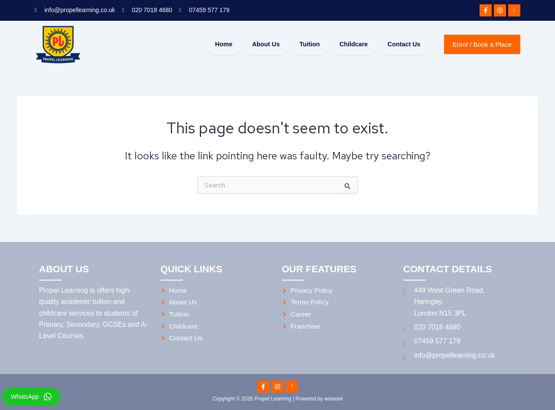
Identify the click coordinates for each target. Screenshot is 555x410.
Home (209, 44)
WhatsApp (25, 396)
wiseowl (333, 399)
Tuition (301, 44)
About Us (254, 44)
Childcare (348, 44)
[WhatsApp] (47, 396)
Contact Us (402, 44)
